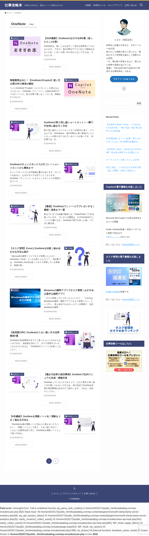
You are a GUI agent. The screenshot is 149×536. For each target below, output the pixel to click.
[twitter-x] (124, 88)
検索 (139, 103)
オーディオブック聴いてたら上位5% (122, 160)
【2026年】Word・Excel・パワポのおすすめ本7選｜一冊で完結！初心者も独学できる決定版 (124, 127)
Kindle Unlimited (113, 292)
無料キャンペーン (114, 237)
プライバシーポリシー (71, 493)
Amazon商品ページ (131, 244)
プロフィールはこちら (124, 79)
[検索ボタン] (141, 5)
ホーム (56, 493)
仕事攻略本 (13, 5)
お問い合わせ (89, 493)
